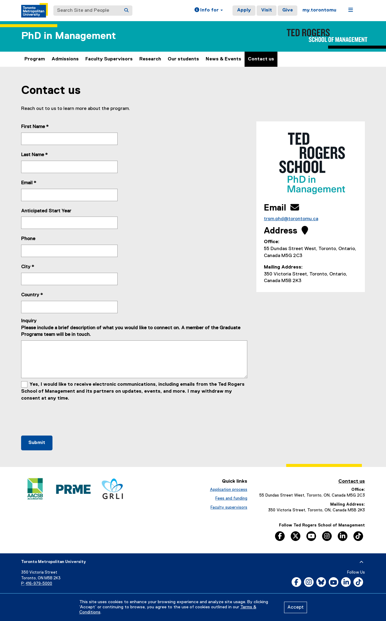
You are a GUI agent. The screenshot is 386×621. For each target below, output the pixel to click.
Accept (295, 607)
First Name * (35, 126)
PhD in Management (68, 36)
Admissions (65, 59)
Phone (28, 238)
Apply (244, 10)
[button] (208, 10)
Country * (32, 295)
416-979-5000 (39, 584)
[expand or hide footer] (361, 562)
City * (27, 267)
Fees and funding (231, 498)
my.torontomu (319, 10)
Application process (228, 489)
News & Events (223, 59)
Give (287, 10)
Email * (28, 183)
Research (150, 59)
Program (34, 59)
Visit (266, 10)
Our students (183, 59)
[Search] (126, 10)
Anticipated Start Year (46, 211)
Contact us (261, 59)
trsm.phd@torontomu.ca (291, 219)
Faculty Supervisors (109, 59)
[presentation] (67, 417)
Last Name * (34, 155)
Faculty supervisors (228, 507)
